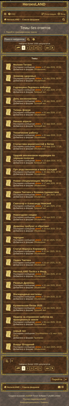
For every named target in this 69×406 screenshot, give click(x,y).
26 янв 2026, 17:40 (52, 172)
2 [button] (27, 47)
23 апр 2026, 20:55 (52, 78)
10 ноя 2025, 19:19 (52, 229)
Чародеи (18, 237)
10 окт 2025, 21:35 (52, 263)
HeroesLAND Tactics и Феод (29, 271)
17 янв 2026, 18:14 (52, 183)
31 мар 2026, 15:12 (52, 124)
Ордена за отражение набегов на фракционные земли (33, 318)
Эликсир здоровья (24, 76)
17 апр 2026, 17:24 (52, 90)
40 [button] (47, 47)
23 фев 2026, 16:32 (52, 160)
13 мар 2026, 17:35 (52, 146)
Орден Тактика (22, 260)
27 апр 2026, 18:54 (52, 67)
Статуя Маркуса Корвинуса (29, 248)
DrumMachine (41, 333)
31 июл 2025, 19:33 (52, 347)
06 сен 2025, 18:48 (52, 322)
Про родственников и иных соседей (35, 169)
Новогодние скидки (25, 214)
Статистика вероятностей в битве (33, 144)
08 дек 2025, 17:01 (52, 206)
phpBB (28, 396)
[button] (18, 48)
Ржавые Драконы (23, 282)
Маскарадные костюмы (27, 294)
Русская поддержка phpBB (34, 399)
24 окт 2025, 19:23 (52, 240)
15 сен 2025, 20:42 (52, 285)
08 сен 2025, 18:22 (52, 308)
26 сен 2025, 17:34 (52, 274)
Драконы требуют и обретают (31, 226)
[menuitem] (11, 14)
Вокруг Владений (23, 344)
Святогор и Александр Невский (32, 203)
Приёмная (38, 338)
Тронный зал (40, 92)
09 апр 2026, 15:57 (52, 101)
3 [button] (31, 47)
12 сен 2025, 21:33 (52, 297)
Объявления (39, 69)
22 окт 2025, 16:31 (52, 251)
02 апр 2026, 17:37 (52, 112)
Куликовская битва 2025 (27, 305)
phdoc (38, 67)
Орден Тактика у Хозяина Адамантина (36, 192)
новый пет (19, 331)
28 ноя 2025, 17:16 (52, 217)
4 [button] (35, 47)
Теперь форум (22, 110)
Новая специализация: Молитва (32, 180)
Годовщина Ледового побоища (31, 87)
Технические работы (25, 132)
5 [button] (40, 47)
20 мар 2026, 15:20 (52, 135)
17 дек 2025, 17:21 (52, 194)
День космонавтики (25, 98)
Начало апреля (22, 121)
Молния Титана (22, 64)
